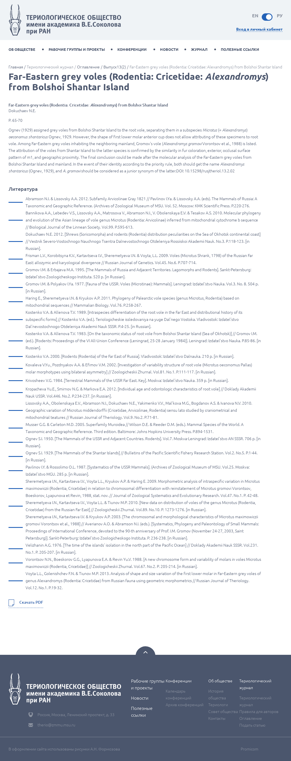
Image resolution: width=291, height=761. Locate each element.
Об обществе (22, 49)
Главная (16, 67)
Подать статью (252, 725)
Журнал (199, 49)
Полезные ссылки (240, 49)
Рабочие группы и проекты (77, 49)
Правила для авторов (258, 711)
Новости (169, 49)
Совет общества (223, 711)
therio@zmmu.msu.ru (56, 725)
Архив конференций (184, 705)
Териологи (218, 705)
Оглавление (88, 67)
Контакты (216, 718)
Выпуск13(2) (114, 67)
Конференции (132, 49)
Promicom (249, 749)
